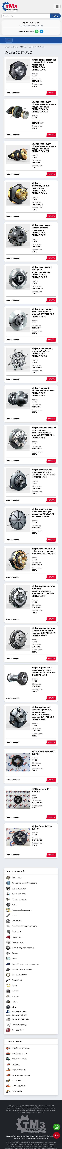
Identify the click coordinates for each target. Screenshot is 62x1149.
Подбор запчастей (19, 1136)
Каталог (9, 1136)
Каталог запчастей (15, 871)
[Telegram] (41, 31)
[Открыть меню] (57, 6)
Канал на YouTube (20, 1138)
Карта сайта (42, 1136)
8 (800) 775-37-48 (31, 23)
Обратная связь (42, 1138)
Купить (51, 93)
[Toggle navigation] (9, 40)
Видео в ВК (51, 1136)
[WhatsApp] (36, 31)
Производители (31, 1136)
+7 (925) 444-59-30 (26, 31)
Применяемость (14, 1041)
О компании (32, 1138)
